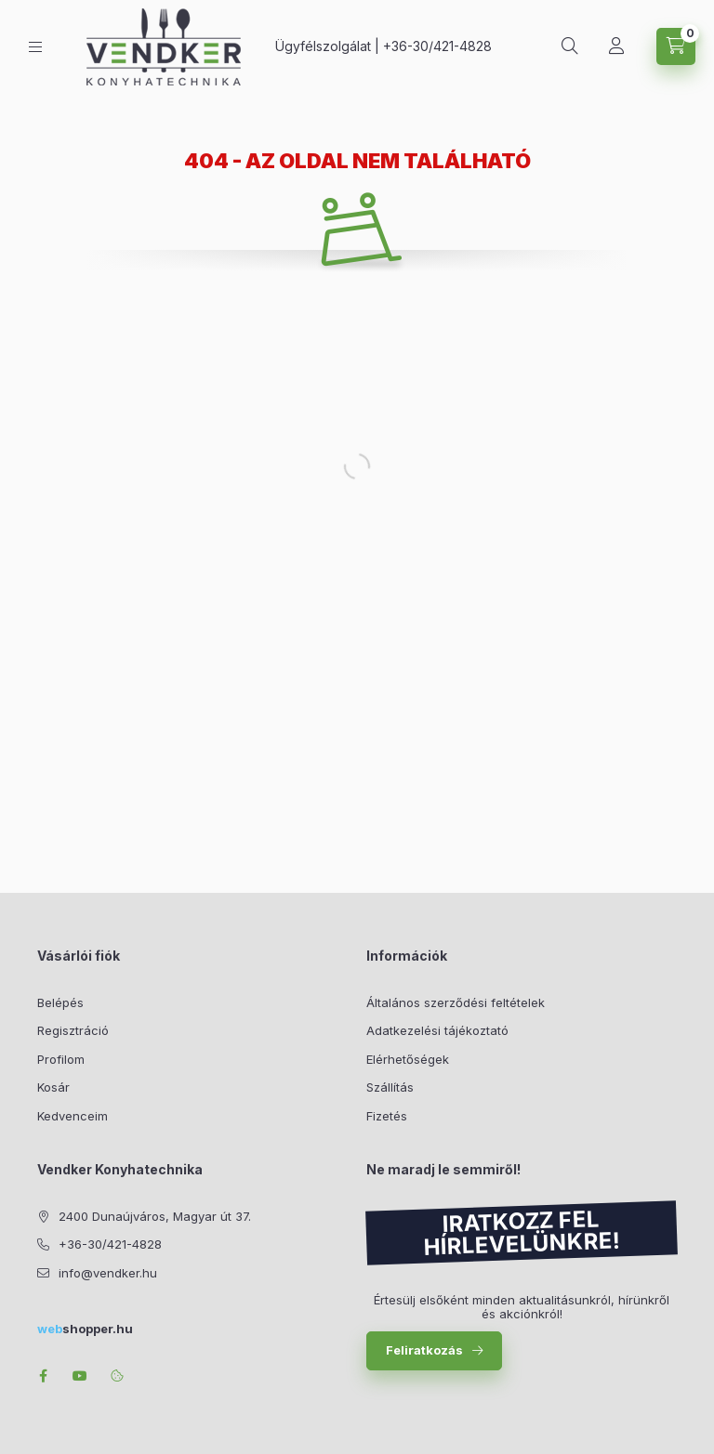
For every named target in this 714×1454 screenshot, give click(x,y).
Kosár (53, 1087)
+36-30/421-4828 (437, 46)
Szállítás (390, 1087)
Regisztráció (73, 1030)
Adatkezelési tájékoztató (437, 1030)
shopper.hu (85, 1328)
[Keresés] (569, 46)
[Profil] (616, 46)
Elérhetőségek (407, 1059)
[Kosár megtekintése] (675, 46)
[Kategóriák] (35, 47)
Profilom (61, 1059)
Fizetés (386, 1115)
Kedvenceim (72, 1115)
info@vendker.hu (108, 1272)
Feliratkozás (424, 1350)
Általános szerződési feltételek (455, 1002)
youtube (80, 1376)
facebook (42, 1376)
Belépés (60, 1002)
